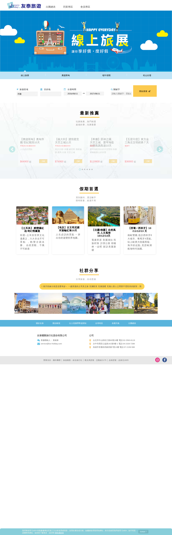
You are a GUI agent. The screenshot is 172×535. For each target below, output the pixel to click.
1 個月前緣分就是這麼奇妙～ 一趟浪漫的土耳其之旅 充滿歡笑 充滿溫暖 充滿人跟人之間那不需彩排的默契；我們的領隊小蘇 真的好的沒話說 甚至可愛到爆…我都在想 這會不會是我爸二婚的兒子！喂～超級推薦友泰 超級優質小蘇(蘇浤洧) (92, 287)
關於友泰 (40, 323)
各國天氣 (115, 323)
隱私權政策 (59, 533)
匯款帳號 (56, 323)
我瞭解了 (143, 531)
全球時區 (99, 323)
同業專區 (68, 6)
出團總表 (51, 6)
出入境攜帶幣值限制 (77, 323)
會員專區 (85, 6)
